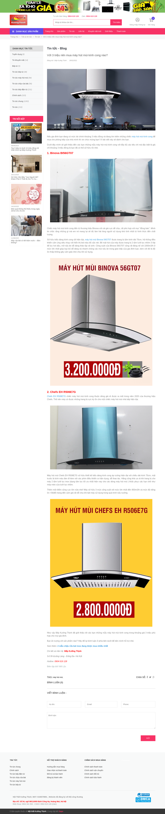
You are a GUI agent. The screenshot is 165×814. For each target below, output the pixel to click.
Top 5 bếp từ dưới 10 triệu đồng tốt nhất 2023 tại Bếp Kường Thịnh (25, 149)
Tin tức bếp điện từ (19, 89)
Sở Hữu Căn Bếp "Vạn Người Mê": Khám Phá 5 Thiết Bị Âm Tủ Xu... (25, 178)
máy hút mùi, (58, 677)
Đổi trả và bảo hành (55, 774)
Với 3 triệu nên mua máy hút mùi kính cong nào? (77, 55)
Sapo (61, 811)
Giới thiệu (109, 31)
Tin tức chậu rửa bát (20, 84)
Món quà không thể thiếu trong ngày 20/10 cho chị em (25, 210)
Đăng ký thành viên (54, 777)
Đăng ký (142, 25)
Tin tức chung (17, 101)
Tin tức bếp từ (17, 72)
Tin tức (72, 31)
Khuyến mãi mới (94, 31)
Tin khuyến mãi (18, 60)
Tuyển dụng (17, 54)
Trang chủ (49, 31)
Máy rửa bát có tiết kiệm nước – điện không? (25, 241)
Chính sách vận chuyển (93, 770)
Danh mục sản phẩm (27, 31)
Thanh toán (121, 31)
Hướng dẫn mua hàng (56, 767)
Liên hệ (81, 31)
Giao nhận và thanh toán (57, 770)
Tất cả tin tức (26, 37)
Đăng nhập (134, 25)
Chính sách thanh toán (93, 767)
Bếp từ (15, 66)
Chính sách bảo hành (92, 777)
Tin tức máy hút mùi (20, 78)
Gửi (148, 738)
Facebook (126, 760)
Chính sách (16, 95)
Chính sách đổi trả (91, 774)
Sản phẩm (61, 31)
